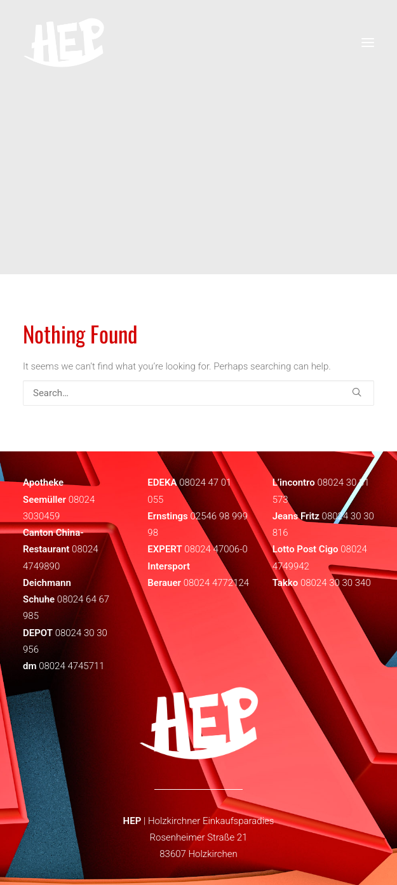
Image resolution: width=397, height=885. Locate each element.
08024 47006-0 (215, 549)
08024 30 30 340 (335, 583)
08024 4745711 (72, 666)
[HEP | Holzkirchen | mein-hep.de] (64, 42)
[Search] (198, 393)
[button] (356, 392)
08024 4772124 (217, 583)
